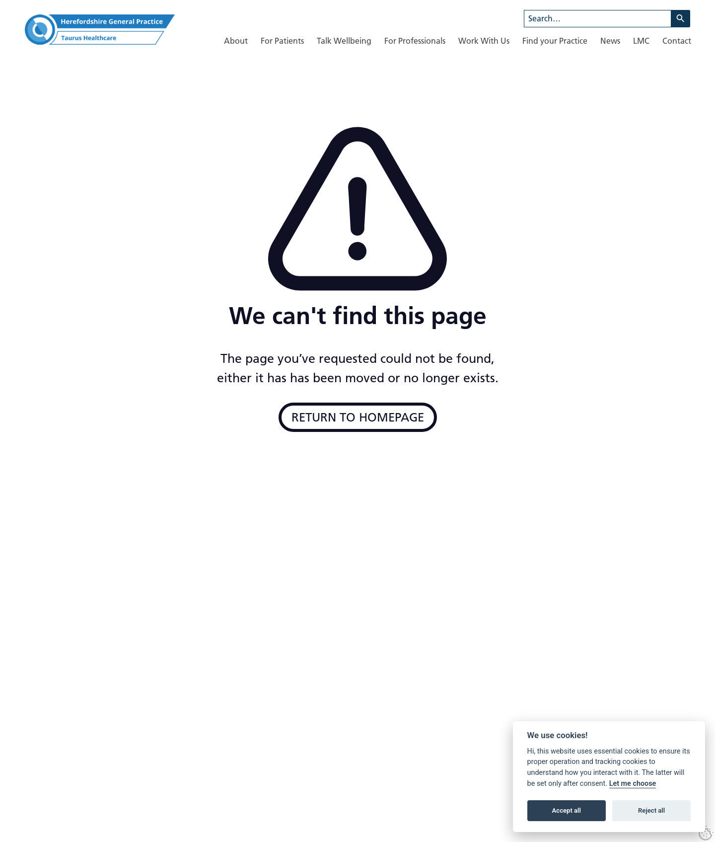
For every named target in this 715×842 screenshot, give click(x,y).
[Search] (680, 18)
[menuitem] (235, 41)
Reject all (651, 810)
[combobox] (597, 18)
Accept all (566, 810)
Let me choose (632, 783)
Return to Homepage (357, 417)
